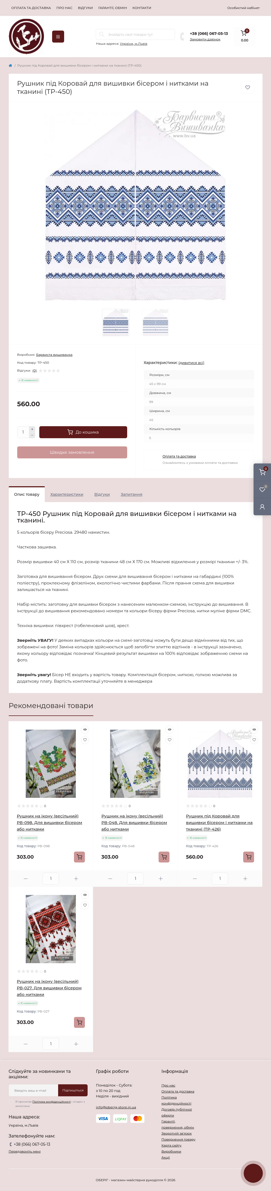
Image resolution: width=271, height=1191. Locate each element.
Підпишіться (73, 1090)
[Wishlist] (85, 740)
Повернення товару (178, 1139)
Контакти (141, 8)
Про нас (64, 8)
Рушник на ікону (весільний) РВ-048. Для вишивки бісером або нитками (134, 822)
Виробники (171, 1151)
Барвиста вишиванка (54, 355)
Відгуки (85, 8)
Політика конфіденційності (51, 1101)
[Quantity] (23, 432)
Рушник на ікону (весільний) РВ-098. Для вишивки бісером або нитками (49, 822)
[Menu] (58, 37)
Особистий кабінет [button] (243, 8)
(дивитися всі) (191, 362)
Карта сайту (171, 1145)
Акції (165, 1157)
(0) (34, 370)
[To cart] (79, 857)
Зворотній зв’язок (176, 1133)
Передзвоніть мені (25, 1151)
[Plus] (32, 429)
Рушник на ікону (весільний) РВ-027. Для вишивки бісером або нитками (49, 988)
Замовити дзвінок (205, 39)
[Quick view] (85, 730)
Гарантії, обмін (112, 8)
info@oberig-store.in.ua (116, 1107)
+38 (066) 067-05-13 (209, 33)
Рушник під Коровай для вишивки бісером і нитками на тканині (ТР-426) (219, 822)
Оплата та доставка (31, 8)
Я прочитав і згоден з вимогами (50, 1104)
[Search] (102, 34)
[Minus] (32, 435)
